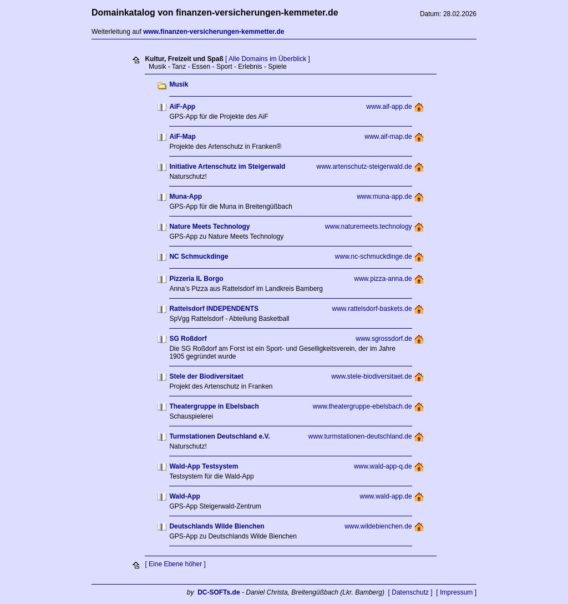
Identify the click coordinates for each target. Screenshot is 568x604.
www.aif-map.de (388, 136)
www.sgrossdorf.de (384, 339)
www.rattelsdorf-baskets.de (372, 309)
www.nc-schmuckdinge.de (373, 256)
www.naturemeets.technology (368, 226)
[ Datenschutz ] (410, 592)
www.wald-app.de (386, 496)
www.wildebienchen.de (378, 526)
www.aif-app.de (389, 106)
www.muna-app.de (384, 196)
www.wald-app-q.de (383, 466)
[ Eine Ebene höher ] (175, 564)
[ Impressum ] (456, 592)
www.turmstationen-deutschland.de (360, 436)
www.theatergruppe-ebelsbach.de (362, 406)
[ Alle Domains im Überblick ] (267, 59)
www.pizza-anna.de (383, 279)
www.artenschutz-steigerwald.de (364, 166)
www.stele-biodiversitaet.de (371, 376)
